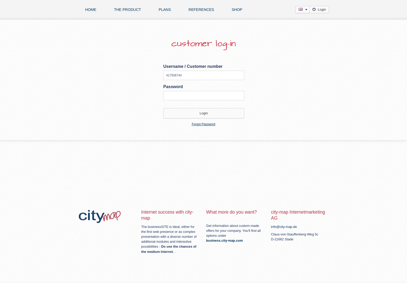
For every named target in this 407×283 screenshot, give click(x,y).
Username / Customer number (193, 66)
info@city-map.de (284, 227)
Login (319, 9)
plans (165, 10)
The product (127, 10)
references (201, 10)
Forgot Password (203, 124)
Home (90, 10)
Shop (237, 10)
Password (173, 86)
